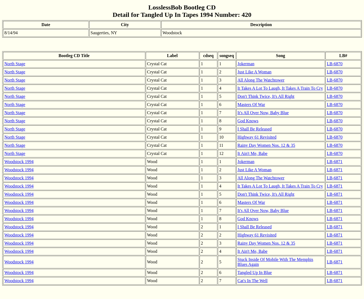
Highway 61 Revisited (257, 137)
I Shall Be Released (255, 129)
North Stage (14, 63)
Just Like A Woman (255, 72)
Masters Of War (251, 104)
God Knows (248, 121)
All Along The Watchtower (261, 80)
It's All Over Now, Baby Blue (263, 112)
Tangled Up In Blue (255, 272)
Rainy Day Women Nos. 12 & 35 (266, 145)
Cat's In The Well (253, 280)
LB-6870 (335, 63)
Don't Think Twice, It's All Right (266, 96)
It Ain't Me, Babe (252, 153)
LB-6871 (335, 161)
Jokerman (246, 63)
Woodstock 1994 (19, 161)
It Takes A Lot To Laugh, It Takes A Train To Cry (280, 88)
